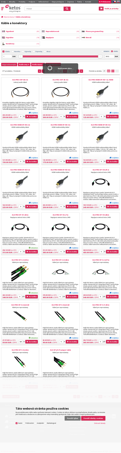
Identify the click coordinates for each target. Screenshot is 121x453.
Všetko (7, 51)
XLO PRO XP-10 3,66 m (101, 215)
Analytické (40, 423)
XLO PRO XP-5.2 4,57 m (100, 260)
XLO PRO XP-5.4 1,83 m (100, 305)
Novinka (17, 51)
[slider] (21, 56)
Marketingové (51, 423)
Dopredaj (38, 51)
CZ (114, 2)
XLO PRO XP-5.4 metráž (60, 305)
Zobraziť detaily (99, 423)
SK (118, 2)
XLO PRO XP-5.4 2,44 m (20, 350)
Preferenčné (30, 423)
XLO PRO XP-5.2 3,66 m (60, 260)
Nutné (20, 423)
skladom (106, 51)
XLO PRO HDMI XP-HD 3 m (60, 125)
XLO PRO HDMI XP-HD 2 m (20, 125)
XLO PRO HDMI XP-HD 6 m (60, 170)
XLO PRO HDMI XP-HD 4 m (101, 125)
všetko (115, 51)
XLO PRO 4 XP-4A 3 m (20, 80)
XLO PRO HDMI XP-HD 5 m (20, 170)
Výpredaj (28, 51)
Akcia (48, 51)
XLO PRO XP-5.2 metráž (20, 305)
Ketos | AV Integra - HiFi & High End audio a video (13, 8)
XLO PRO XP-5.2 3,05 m (20, 260)
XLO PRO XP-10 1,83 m (20, 215)
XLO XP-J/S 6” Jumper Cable (60, 350)
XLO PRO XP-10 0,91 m (101, 170)
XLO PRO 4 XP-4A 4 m (60, 80)
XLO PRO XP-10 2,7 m (60, 215)
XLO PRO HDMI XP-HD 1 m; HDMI (101, 80)
